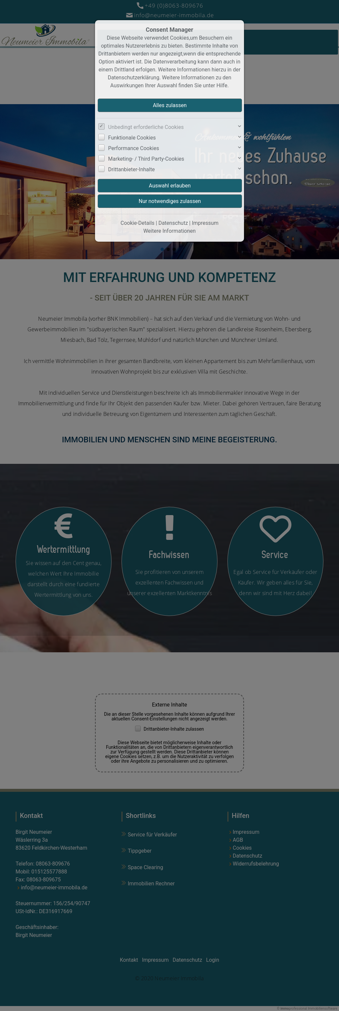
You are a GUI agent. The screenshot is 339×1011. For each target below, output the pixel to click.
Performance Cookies (133, 148)
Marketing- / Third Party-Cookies (146, 159)
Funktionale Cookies (132, 138)
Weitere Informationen (169, 231)
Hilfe (222, 85)
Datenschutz (173, 223)
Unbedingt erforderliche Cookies (146, 127)
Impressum (205, 223)
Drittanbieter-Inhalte (131, 169)
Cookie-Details (138, 223)
